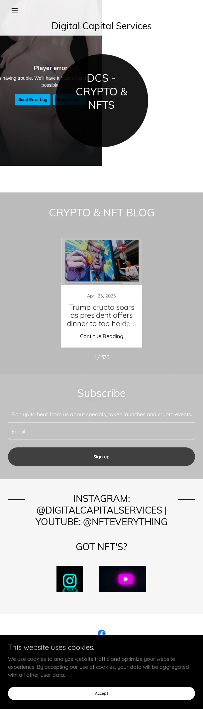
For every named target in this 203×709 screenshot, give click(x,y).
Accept (101, 693)
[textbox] (101, 430)
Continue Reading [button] (101, 336)
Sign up (101, 457)
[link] (101, 26)
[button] (22, 10)
